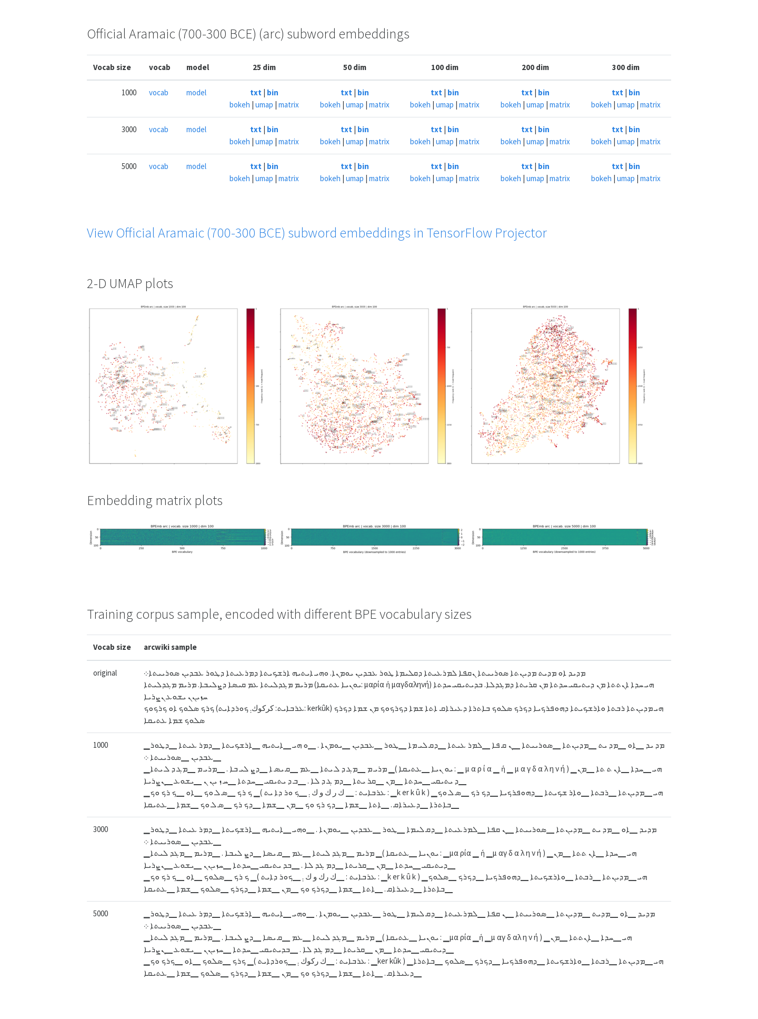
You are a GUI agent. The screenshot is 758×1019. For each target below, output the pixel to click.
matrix (288, 105)
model (196, 92)
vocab (158, 92)
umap (264, 105)
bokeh (240, 105)
